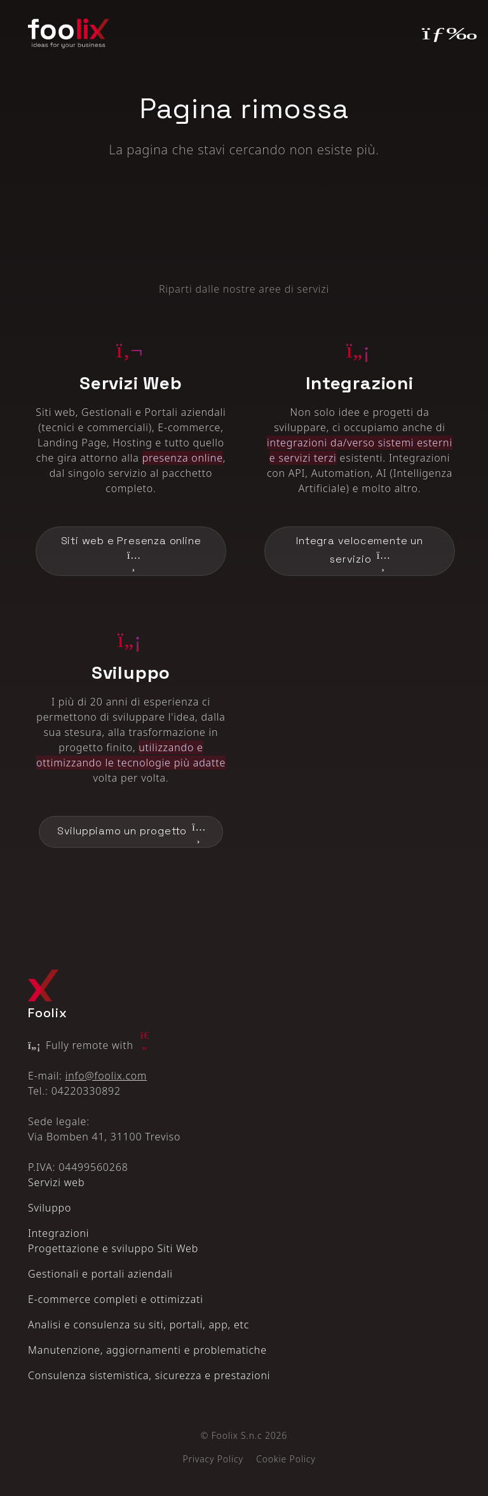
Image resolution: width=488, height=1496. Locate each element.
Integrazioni (58, 1233)
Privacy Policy (212, 1459)
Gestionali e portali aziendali (100, 1274)
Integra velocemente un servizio (359, 552)
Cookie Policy (285, 1459)
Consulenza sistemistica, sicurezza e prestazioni (149, 1375)
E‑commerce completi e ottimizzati (115, 1299)
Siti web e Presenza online (131, 552)
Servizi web (56, 1182)
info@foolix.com (106, 1076)
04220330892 (86, 1091)
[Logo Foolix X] (43, 985)
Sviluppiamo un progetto (131, 832)
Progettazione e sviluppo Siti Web (113, 1248)
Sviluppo (49, 1208)
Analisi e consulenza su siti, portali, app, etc (138, 1325)
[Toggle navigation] (441, 33)
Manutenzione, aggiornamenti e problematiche (147, 1350)
